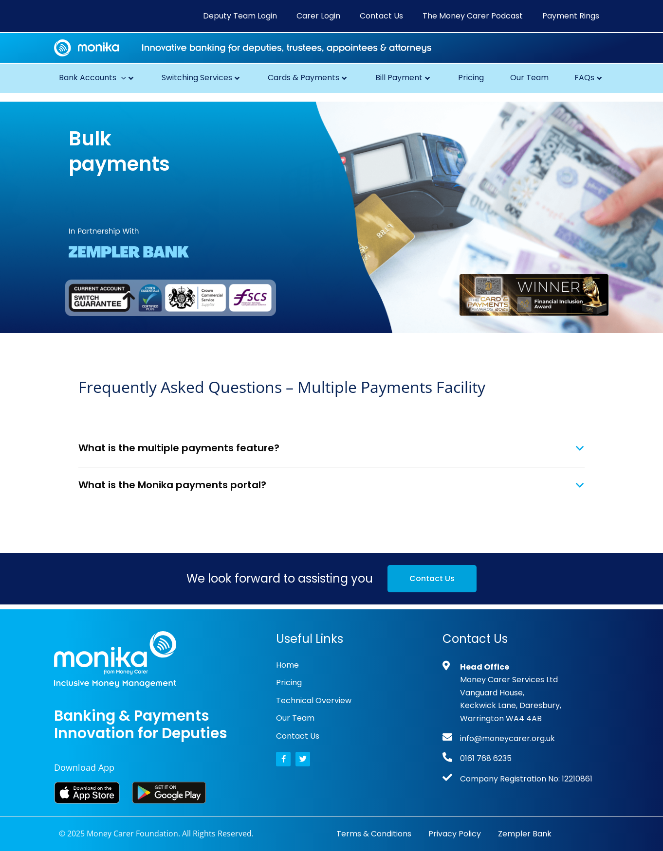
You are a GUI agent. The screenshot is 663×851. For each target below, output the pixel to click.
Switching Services (200, 77)
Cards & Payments (307, 77)
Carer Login (318, 15)
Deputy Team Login (240, 15)
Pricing (471, 77)
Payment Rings (570, 15)
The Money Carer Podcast (473, 15)
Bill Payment (402, 77)
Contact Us (381, 15)
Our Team (529, 77)
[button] (121, 77)
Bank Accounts (96, 77)
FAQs (588, 77)
